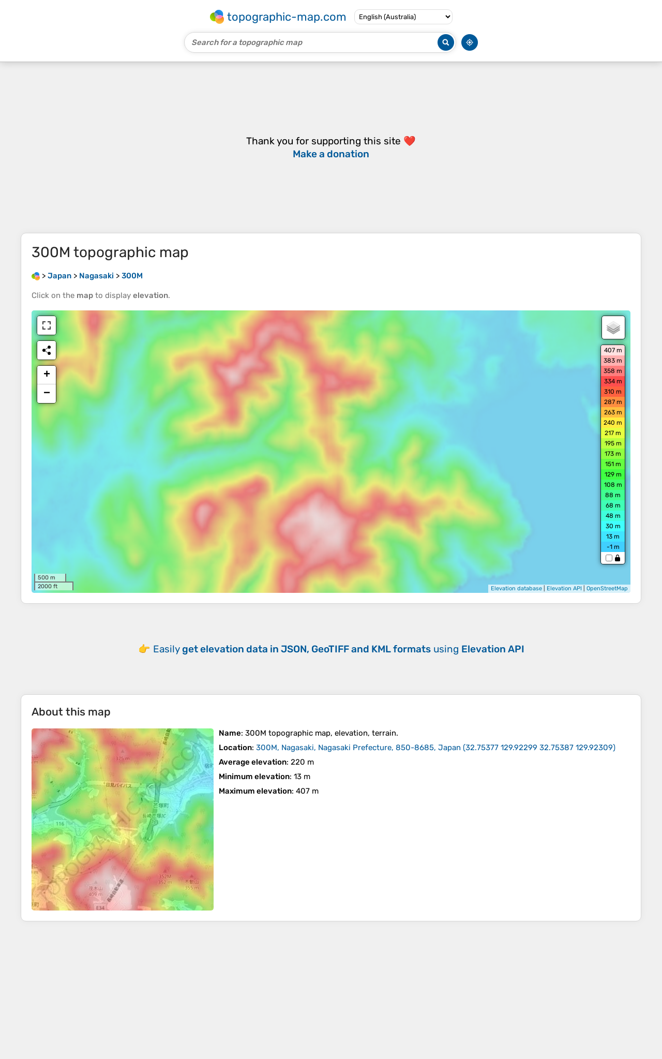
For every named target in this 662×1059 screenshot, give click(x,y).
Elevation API (564, 588)
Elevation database (516, 588)
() (435, 747)
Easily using (338, 649)
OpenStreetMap (607, 588)
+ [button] (46, 375)
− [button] (46, 393)
